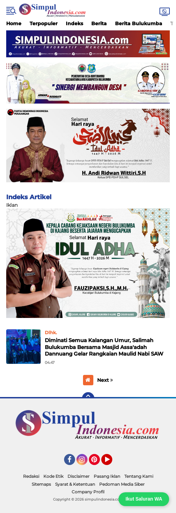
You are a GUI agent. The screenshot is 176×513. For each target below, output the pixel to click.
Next (105, 380)
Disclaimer (79, 476)
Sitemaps (41, 484)
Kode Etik (53, 476)
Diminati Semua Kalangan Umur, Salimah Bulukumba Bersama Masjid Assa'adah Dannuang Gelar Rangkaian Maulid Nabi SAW (104, 347)
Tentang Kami (138, 476)
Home (13, 23)
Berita (99, 23)
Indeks (74, 23)
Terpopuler (44, 23)
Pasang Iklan (107, 476)
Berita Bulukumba (138, 23)
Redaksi (31, 476)
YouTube (111, 462)
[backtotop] (88, 398)
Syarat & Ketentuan (75, 484)
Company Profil (88, 491)
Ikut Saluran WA (143, 499)
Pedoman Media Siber (122, 484)
